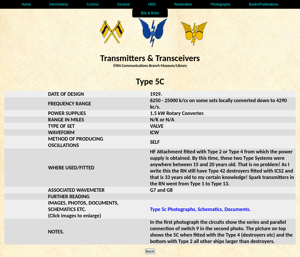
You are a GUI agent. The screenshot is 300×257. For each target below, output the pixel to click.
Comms (93, 4)
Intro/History (59, 4)
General (123, 4)
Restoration (183, 4)
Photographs (220, 4)
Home (26, 4)
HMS (152, 4)
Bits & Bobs (150, 13)
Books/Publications (263, 4)
